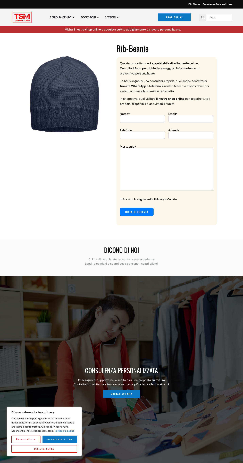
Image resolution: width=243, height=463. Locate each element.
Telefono (142, 133)
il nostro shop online (170, 99)
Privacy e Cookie (165, 199)
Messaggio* (166, 168)
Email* (190, 116)
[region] (44, 431)
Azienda (190, 133)
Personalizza (27, 439)
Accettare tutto (44, 448)
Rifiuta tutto (61, 439)
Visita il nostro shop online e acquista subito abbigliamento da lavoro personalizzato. (123, 29)
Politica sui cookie (64, 430)
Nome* (142, 116)
